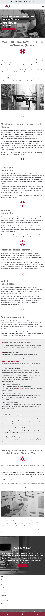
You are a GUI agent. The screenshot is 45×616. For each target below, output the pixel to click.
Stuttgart (3, 592)
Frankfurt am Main (5, 600)
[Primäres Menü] (43, 6)
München (3, 576)
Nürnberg (3, 584)
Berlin (2, 579)
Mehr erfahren (22, 565)
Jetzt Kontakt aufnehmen (7, 29)
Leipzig (2, 587)
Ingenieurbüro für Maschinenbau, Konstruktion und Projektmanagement (26, 611)
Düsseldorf (3, 595)
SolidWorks (18, 388)
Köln (2, 603)
